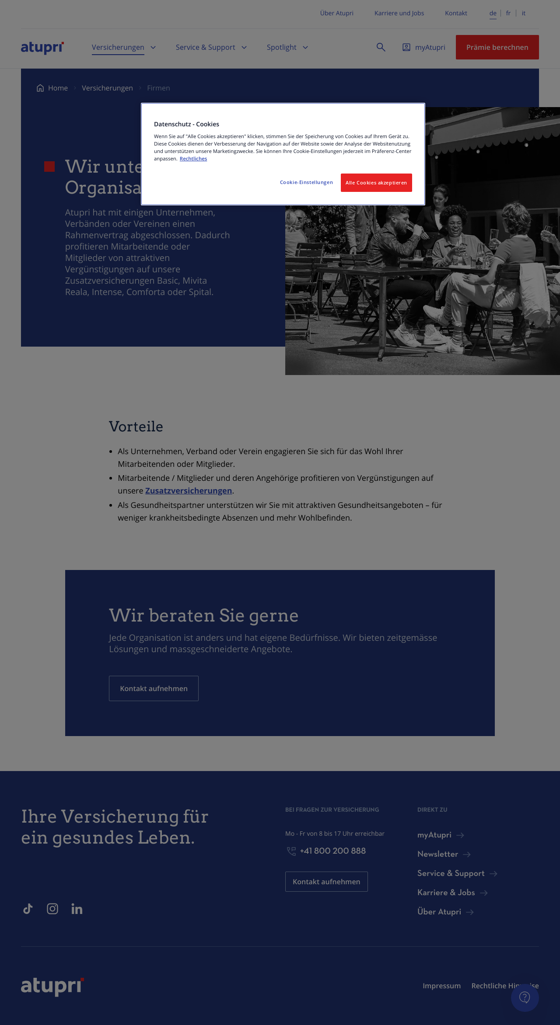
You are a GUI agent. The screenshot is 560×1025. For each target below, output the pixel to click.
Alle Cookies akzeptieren (376, 182)
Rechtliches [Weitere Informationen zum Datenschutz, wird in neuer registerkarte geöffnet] (193, 159)
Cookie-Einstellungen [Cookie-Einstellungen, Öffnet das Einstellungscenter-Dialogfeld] (306, 182)
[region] (283, 154)
